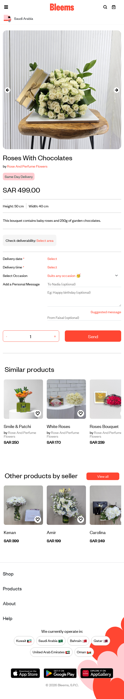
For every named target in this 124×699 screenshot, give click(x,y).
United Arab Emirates (51, 652)
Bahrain (78, 641)
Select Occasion (15, 275)
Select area (45, 240)
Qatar (101, 641)
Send (93, 336)
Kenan (10, 532)
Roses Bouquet (104, 426)
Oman (84, 652)
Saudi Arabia (51, 641)
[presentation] (7, 90)
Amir (51, 532)
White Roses (58, 426)
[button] (6, 7)
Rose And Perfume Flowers (27, 166)
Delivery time (13, 266)
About (9, 603)
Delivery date (13, 258)
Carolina (98, 532)
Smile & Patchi (17, 426)
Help (7, 618)
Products (12, 588)
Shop (8, 573)
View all (102, 476)
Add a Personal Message (21, 283)
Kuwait (24, 641)
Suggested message (106, 311)
